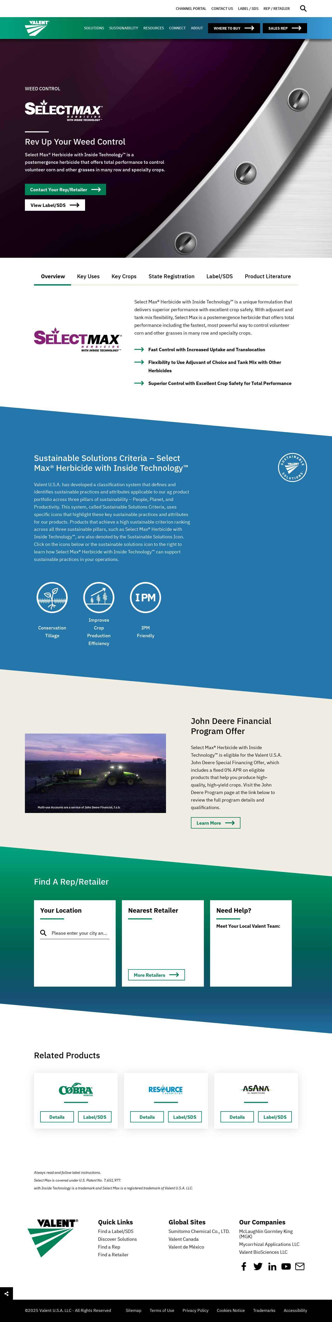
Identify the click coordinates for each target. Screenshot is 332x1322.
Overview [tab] (52, 276)
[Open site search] (303, 8)
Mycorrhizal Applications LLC (269, 1244)
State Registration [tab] (172, 276)
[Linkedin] (272, 1268)
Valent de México (186, 1247)
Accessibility (295, 1311)
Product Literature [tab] (269, 276)
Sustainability (123, 28)
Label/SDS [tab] (220, 276)
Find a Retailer (113, 1255)
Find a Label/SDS (115, 1231)
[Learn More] (215, 823)
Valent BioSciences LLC (263, 1252)
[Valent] (48, 28)
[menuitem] (191, 9)
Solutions (94, 28)
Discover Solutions (117, 1239)
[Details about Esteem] (57, 1117)
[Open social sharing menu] (6, 1293)
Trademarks (264, 1311)
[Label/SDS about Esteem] (95, 1117)
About (197, 28)
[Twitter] (258, 1268)
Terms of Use (162, 1311)
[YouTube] (286, 1268)
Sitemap (133, 1311)
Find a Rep (109, 1247)
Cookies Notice (231, 1311)
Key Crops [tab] (124, 276)
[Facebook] (243, 1268)
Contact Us (222, 8)
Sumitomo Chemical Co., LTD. (199, 1231)
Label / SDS (248, 8)
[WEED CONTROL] (65, 189)
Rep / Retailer (277, 8)
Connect (177, 28)
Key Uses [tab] (88, 276)
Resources (153, 28)
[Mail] (300, 1268)
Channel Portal (191, 8)
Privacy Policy (196, 1311)
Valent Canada (184, 1239)
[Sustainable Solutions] (292, 474)
